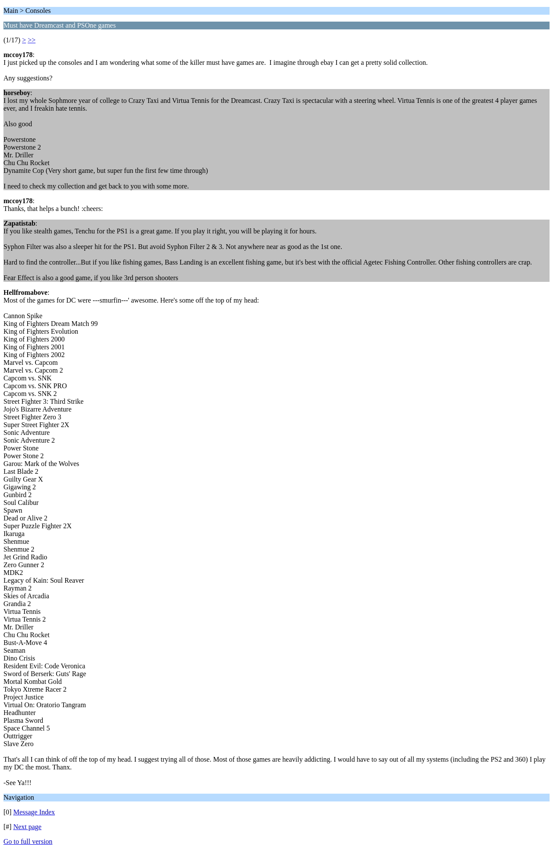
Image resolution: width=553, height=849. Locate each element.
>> (31, 40)
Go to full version (27, 841)
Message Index (34, 812)
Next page (27, 826)
